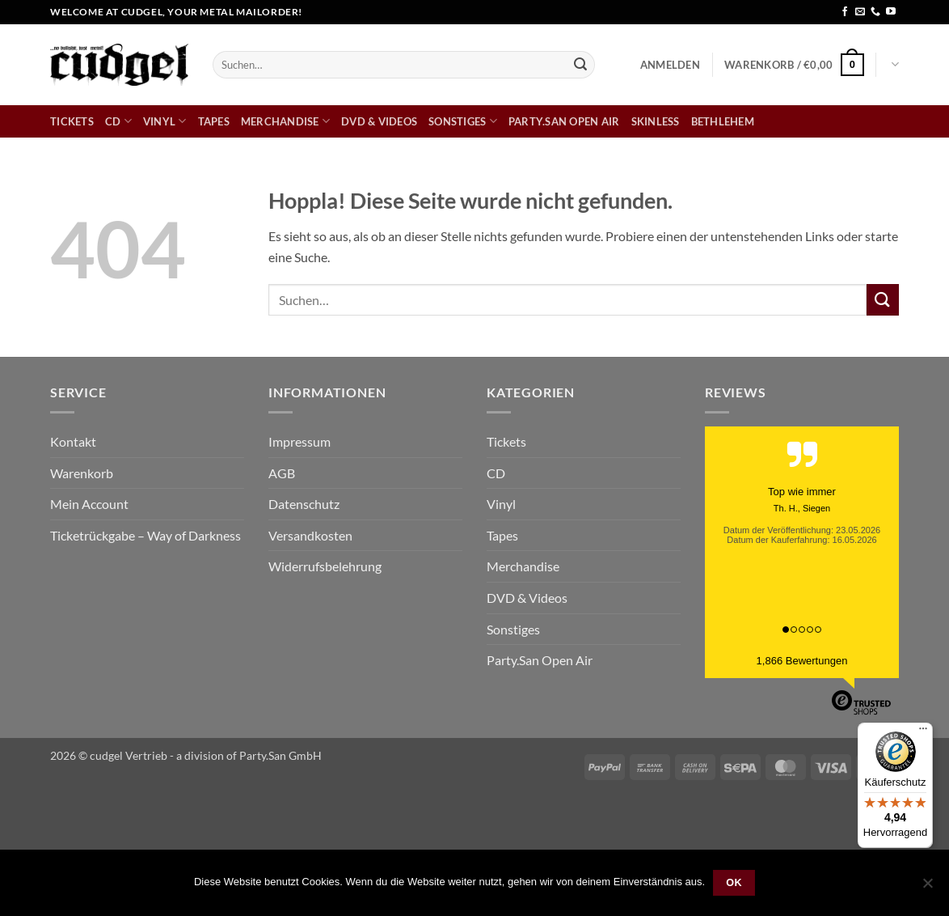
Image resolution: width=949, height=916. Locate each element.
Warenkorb (81, 473)
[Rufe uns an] (875, 12)
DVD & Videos (379, 121)
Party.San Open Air (564, 121)
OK (734, 882)
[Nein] (927, 888)
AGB (281, 473)
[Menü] (923, 732)
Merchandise (285, 121)
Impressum (299, 441)
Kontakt (73, 441)
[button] (670, 64)
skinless (655, 121)
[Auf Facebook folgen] (845, 12)
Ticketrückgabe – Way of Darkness (145, 535)
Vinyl (165, 121)
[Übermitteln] (580, 64)
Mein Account (89, 503)
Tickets (72, 121)
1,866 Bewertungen (802, 661)
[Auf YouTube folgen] (891, 12)
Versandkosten (310, 535)
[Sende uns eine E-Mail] (860, 12)
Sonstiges (462, 121)
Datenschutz (304, 503)
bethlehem (722, 121)
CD (118, 121)
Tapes (214, 121)
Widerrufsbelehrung (325, 566)
